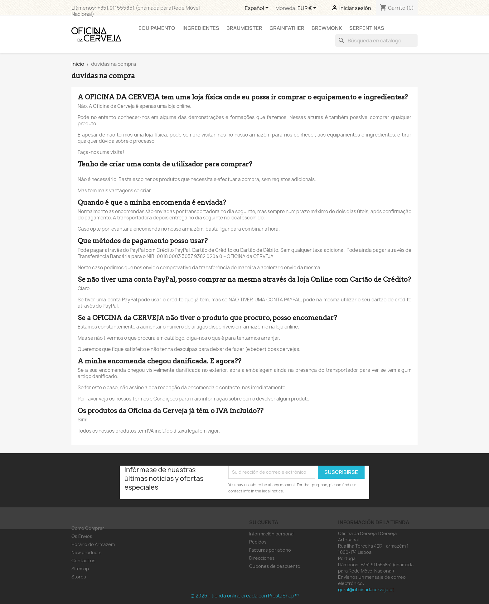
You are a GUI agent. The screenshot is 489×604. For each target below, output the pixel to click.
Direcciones (262, 558)
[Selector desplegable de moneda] (308, 8)
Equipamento (156, 28)
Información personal (271, 534)
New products (86, 552)
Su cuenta (263, 522)
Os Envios (81, 536)
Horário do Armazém (93, 544)
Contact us (83, 560)
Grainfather (286, 28)
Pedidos (258, 542)
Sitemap (80, 569)
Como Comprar (87, 528)
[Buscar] (376, 40)
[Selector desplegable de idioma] (258, 8)
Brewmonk (327, 28)
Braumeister (244, 28)
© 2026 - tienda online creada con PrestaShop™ (245, 595)
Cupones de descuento (274, 566)
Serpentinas (366, 28)
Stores (78, 577)
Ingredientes (200, 28)
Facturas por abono (270, 550)
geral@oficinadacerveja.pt (366, 589)
